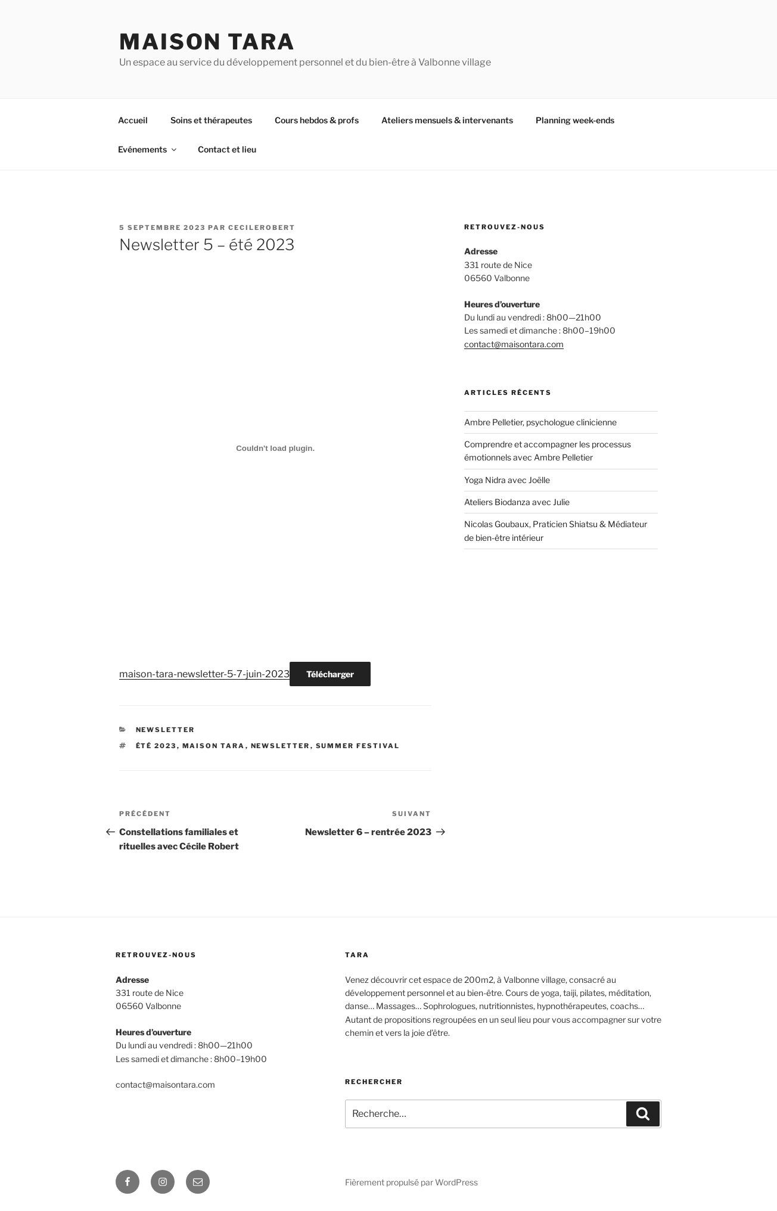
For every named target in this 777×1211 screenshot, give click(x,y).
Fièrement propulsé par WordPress (411, 1182)
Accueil (133, 120)
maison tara (213, 746)
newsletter (165, 730)
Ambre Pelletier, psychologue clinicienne (540, 422)
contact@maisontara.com (514, 344)
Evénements (148, 149)
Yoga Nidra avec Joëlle (507, 480)
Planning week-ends (575, 120)
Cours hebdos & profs (317, 120)
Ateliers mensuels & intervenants (447, 120)
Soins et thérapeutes (211, 120)
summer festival (358, 746)
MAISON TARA (207, 42)
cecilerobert (262, 227)
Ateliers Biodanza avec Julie (517, 502)
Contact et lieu (227, 149)
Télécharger (330, 674)
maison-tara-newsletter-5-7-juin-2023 (204, 674)
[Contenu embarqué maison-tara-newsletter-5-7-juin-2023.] (275, 448)
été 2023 (156, 746)
